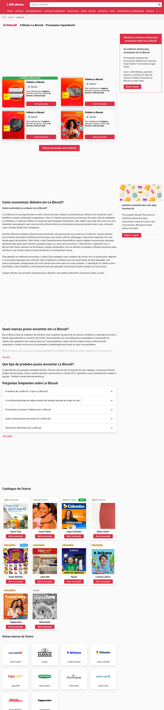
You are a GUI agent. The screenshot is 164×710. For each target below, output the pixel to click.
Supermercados (34, 11)
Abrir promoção (41, 104)
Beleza (92, 11)
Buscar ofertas (132, 87)
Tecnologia (73, 11)
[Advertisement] (59, 51)
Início (10, 11)
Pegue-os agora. (131, 235)
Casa (112, 11)
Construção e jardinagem (130, 11)
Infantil (150, 11)
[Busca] (159, 4)
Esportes (102, 11)
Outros (10, 17)
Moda (84, 11)
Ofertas (19, 11)
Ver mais (6, 357)
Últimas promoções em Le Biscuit (59, 148)
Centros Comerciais (54, 11)
